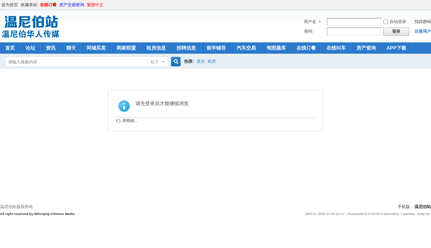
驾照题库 (276, 48)
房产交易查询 (71, 4)
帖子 (155, 62)
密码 (308, 31)
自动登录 (394, 21)
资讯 (51, 48)
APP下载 (396, 48)
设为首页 (9, 4)
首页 (10, 48)
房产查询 (366, 48)
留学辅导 (216, 48)
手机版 (404, 206)
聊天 (71, 48)
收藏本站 (29, 4)
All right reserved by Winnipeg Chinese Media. (38, 214)
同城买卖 (96, 48)
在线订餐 (48, 4)
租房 (212, 61)
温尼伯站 (422, 206)
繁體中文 (95, 4)
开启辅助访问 (429, 5)
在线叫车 (336, 48)
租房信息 (156, 48)
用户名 (310, 21)
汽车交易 (246, 48)
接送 (201, 61)
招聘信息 (186, 48)
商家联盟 (126, 48)
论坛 (30, 48)
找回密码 (422, 21)
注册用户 (422, 31)
